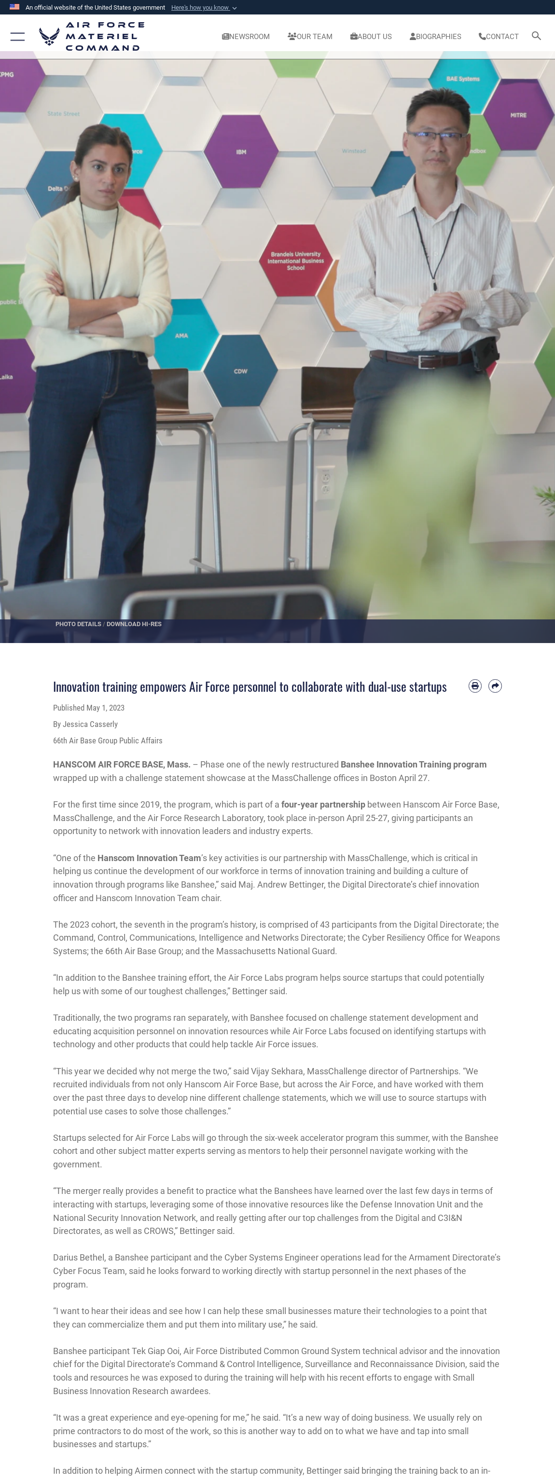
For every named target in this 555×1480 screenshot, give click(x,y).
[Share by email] (495, 686)
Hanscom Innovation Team (149, 858)
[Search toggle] (538, 36)
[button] (205, 8)
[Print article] (475, 686)
